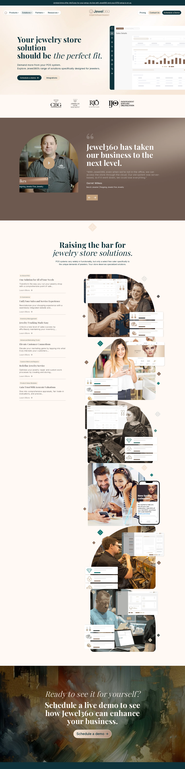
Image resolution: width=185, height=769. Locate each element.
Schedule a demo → (92, 734)
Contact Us (155, 12)
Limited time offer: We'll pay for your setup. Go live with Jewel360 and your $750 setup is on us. (92, 3)
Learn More (25, 290)
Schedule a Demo (172, 12)
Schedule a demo (29, 78)
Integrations (51, 78)
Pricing (143, 12)
